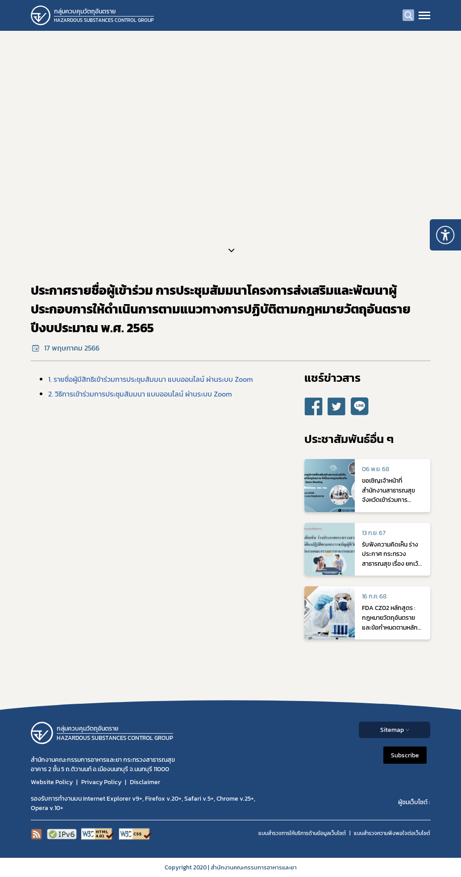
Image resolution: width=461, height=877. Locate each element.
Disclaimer (145, 782)
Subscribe (405, 755)
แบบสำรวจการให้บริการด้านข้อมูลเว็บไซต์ (302, 833)
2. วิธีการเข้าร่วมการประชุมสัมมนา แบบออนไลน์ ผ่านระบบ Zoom (140, 393)
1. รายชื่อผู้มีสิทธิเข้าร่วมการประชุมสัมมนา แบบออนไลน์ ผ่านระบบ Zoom (150, 379)
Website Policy (52, 782)
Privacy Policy (101, 782)
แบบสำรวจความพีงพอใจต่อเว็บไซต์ (392, 833)
